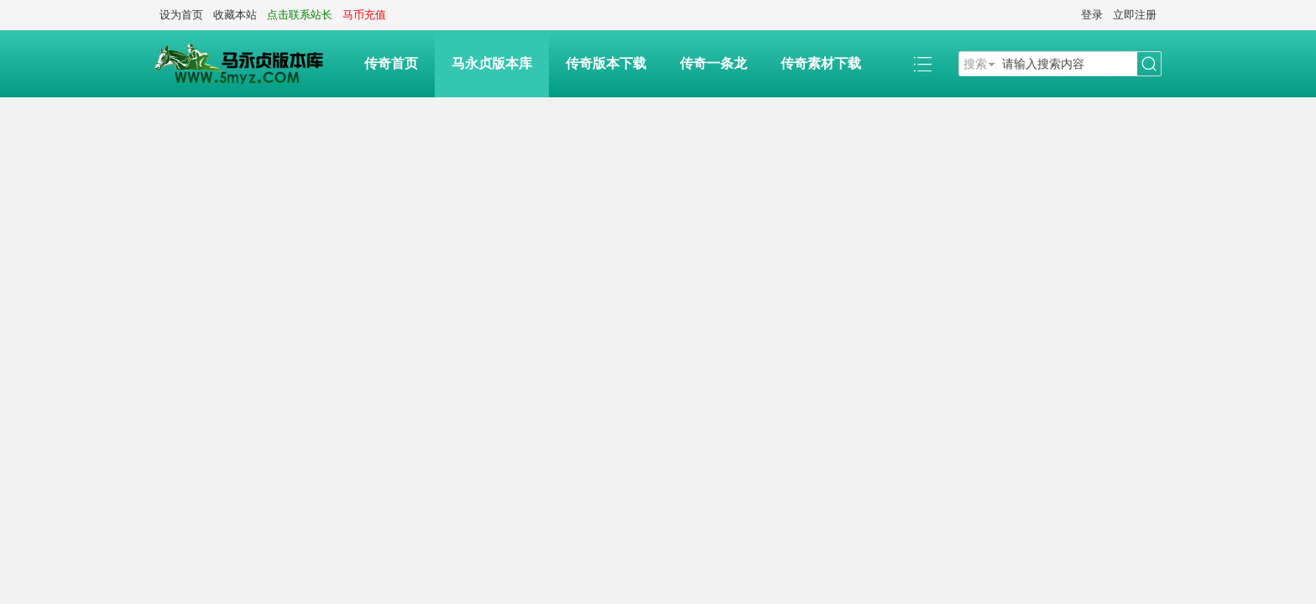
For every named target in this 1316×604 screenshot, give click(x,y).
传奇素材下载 (821, 63)
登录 (1092, 14)
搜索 (975, 63)
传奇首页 (391, 63)
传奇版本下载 (606, 63)
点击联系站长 (299, 14)
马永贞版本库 (492, 63)
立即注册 (1135, 14)
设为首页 (181, 14)
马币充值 (364, 14)
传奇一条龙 (713, 63)
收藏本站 (235, 14)
